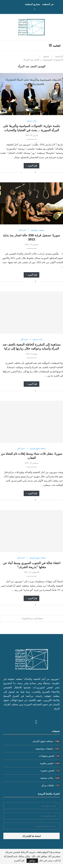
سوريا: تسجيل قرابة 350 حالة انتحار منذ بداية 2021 (31, 237)
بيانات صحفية (50, 778)
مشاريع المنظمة (32, 4)
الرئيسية (59, 56)
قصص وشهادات (49, 756)
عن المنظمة (48, 4)
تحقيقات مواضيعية (47, 748)
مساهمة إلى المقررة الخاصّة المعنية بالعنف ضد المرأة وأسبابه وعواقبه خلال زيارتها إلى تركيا (32, 346)
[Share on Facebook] (35, 172)
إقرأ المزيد (31, 165)
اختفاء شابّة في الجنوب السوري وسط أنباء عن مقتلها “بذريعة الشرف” (31, 565)
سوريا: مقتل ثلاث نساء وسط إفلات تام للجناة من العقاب (31, 455)
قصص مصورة (50, 770)
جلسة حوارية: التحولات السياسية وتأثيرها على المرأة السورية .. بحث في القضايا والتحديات (31, 128)
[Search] (6, 45)
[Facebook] (34, 9)
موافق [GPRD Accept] (32, 860)
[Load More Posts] (31, 618)
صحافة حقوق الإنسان (46, 741)
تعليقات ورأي (50, 785)
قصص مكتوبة (50, 763)
